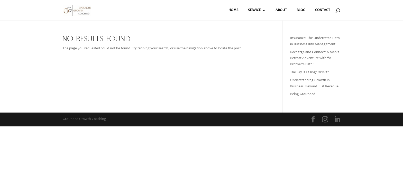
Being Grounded (302, 94)
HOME (233, 10)
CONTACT (322, 10)
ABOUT (281, 10)
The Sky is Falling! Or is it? (309, 72)
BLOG (301, 10)
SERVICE (254, 10)
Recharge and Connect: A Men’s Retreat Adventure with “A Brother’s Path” (314, 59)
